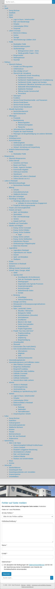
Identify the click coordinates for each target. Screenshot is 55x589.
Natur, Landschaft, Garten (22, 308)
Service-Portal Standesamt (22, 107)
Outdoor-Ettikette (19, 456)
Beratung (16, 295)
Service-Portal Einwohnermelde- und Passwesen (30, 100)
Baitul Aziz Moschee (20, 246)
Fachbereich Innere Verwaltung (28, 75)
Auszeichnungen (23, 288)
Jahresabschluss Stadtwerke (23, 129)
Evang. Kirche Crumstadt (22, 228)
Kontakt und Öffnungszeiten (23, 66)
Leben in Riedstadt (11, 181)
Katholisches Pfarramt (21, 241)
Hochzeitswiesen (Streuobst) (28, 315)
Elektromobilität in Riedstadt (23, 402)
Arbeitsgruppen (23, 282)
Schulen (16, 190)
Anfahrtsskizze (18, 69)
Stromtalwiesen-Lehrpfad (22, 452)
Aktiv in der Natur (15, 443)
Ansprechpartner (15, 474)
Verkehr (11, 394)
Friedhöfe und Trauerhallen (18, 223)
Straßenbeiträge (19, 49)
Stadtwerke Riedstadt (25, 89)
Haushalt (16, 60)
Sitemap (23, 585)
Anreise (11, 463)
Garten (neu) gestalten (25, 324)
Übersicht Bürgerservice (17, 158)
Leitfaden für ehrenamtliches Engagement (32, 203)
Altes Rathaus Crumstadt (22, 364)
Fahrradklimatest (23, 411)
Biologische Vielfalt (24, 313)
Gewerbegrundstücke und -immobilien (22, 472)
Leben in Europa (14, 31)
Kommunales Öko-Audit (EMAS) (24, 346)
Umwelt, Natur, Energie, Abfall (19, 270)
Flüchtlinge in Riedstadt (17, 199)
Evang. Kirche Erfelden (21, 230)
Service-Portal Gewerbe (21, 105)
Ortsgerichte (13, 136)
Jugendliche (13, 248)
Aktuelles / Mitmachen (25, 311)
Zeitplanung (22, 338)
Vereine (16, 219)
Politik (11, 42)
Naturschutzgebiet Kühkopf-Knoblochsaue (28, 445)
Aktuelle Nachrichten (16, 109)
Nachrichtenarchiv (19, 113)
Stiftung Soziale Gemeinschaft (28, 91)
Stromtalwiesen (23, 317)
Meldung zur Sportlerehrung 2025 (25, 391)
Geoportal (16, 28)
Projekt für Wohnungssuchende (24, 205)
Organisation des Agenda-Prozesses (30, 284)
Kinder (11, 261)
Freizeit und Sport (15, 210)
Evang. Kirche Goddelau (21, 232)
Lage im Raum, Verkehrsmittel (23, 19)
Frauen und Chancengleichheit (19, 208)
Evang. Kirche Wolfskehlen (22, 239)
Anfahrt (29, 585)
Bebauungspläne (24, 122)
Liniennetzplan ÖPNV (20, 26)
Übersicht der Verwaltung (22, 73)
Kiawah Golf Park (19, 221)
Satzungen (17, 96)
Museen (12, 429)
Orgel (20, 234)
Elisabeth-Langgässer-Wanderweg (25, 450)
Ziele (19, 355)
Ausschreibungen (15, 140)
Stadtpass (16, 259)
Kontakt (20, 293)
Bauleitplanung (18, 120)
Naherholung (8, 441)
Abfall (15, 273)
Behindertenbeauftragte (17, 183)
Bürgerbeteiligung (24, 340)
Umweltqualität (18, 342)
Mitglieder (21, 353)
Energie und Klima (19, 302)
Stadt (6, 8)
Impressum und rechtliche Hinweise (41, 585)
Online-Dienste (14, 161)
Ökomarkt (16, 344)
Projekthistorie (23, 335)
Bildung (11, 187)
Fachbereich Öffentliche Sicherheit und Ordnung (34, 84)
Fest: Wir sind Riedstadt (17, 436)
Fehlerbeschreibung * (9, 521)
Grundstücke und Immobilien (23, 145)
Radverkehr (17, 306)
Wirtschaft (7, 465)
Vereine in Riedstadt (20, 385)
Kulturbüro (12, 420)
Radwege (21, 407)
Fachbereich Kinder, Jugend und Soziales (32, 82)
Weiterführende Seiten (25, 290)
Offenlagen (13, 116)
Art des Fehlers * (7, 513)
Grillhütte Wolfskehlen (21, 378)
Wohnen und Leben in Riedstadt (24, 176)
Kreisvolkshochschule (20, 192)
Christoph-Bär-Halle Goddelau (23, 371)
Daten (11, 15)
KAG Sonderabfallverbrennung (24, 349)
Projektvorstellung (24, 333)
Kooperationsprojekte (25, 286)
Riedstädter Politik (19, 44)
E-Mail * (4, 553)
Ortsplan (16, 24)
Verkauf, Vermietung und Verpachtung (26, 147)
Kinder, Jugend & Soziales (22, 167)
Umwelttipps (22, 297)
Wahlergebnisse (19, 57)
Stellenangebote (19, 143)
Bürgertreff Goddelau (20, 369)
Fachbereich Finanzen (25, 78)
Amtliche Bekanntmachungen (19, 149)
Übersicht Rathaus (15, 64)
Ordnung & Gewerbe (20, 172)
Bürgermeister (18, 55)
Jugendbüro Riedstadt (21, 250)
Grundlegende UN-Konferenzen (29, 277)
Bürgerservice (9, 156)
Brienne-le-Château (20, 33)
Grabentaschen (23, 326)
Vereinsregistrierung (20, 387)
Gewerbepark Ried (15, 470)
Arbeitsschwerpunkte (25, 358)
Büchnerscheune (15, 434)
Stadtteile (12, 13)
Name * (4, 545)
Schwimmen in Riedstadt (17, 264)
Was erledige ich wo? (20, 71)
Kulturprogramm (14, 423)
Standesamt (17, 174)
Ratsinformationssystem (21, 46)
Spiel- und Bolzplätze (20, 212)
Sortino (15, 35)
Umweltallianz (14, 476)
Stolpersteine (13, 438)
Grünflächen (22, 320)
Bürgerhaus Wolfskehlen (21, 367)
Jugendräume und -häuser (22, 252)
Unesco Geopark (19, 447)
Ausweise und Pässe (20, 163)
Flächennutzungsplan (25, 125)
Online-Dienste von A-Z (21, 178)
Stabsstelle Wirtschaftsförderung (29, 87)
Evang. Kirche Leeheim (21, 237)
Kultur (6, 416)
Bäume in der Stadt (24, 322)
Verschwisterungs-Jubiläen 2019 (24, 40)
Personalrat (22, 93)
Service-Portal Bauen (20, 102)
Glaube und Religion (16, 226)
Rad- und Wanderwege (21, 22)
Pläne (11, 17)
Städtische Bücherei (20, 194)
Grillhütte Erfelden (19, 376)
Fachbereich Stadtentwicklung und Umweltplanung (35, 80)
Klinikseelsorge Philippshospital (24, 243)
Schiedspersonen (15, 138)
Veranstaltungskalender (17, 360)
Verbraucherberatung (25, 299)
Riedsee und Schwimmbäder (23, 459)
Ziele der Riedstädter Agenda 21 (29, 279)
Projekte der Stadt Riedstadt (23, 131)
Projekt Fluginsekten (25, 329)
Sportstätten (17, 214)
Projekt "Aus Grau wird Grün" (23, 331)
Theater (11, 432)
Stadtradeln (22, 409)
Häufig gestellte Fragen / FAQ (28, 53)
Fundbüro (16, 98)
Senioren (12, 266)
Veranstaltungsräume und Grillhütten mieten (24, 362)
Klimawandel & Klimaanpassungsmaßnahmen (29, 304)
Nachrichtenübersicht (20, 111)
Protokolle (16, 118)
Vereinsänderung (19, 389)
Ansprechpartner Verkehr (22, 414)
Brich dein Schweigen (16, 196)
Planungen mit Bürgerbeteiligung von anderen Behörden (32, 134)
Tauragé (16, 37)
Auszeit (16, 255)
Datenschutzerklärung (36, 565)
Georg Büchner (14, 10)
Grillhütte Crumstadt (20, 373)
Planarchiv (21, 127)
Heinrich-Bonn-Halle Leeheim (23, 380)
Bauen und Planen (19, 165)
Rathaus (7, 62)
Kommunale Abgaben (20, 169)
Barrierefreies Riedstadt (21, 185)
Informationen (22, 351)
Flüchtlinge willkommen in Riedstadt (25, 201)
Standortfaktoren (15, 467)
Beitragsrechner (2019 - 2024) (28, 51)
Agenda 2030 (18, 275)
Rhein (11, 461)
